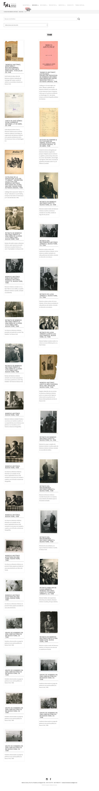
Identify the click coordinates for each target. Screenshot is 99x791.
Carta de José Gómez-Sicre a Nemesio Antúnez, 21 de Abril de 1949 (14, 123)
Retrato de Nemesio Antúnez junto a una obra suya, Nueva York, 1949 (49, 639)
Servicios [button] (62, 5)
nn (26, 25)
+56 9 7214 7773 (49, 782)
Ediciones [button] (43, 5)
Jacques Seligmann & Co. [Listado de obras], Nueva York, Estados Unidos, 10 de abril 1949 (48, 143)
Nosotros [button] (26, 5)
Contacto (70, 5)
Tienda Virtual (79, 5)
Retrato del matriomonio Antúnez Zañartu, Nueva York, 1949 (47, 488)
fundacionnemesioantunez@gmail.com (69, 782)
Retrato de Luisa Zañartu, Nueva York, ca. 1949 (49, 295)
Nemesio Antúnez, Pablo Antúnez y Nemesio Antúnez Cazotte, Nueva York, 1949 (14, 280)
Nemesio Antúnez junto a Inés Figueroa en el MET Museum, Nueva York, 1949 (49, 385)
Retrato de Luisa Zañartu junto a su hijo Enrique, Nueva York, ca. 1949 (48, 334)
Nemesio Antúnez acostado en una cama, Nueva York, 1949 (12, 558)
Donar (33, 9)
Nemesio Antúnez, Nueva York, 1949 (12, 414)
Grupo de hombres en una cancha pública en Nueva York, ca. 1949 (14, 635)
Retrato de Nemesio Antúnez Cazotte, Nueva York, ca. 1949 (48, 203)
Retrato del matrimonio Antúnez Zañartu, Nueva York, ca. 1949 (49, 243)
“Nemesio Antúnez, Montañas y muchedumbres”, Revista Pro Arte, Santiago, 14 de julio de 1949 (13, 68)
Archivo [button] (35, 5)
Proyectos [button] (53, 5)
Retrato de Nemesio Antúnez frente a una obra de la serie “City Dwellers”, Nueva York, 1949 (13, 236)
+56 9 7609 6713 (57, 782)
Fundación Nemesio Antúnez (10, 6)
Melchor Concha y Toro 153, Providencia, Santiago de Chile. (34, 782)
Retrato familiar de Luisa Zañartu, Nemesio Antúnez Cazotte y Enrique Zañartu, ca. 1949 (48, 591)
